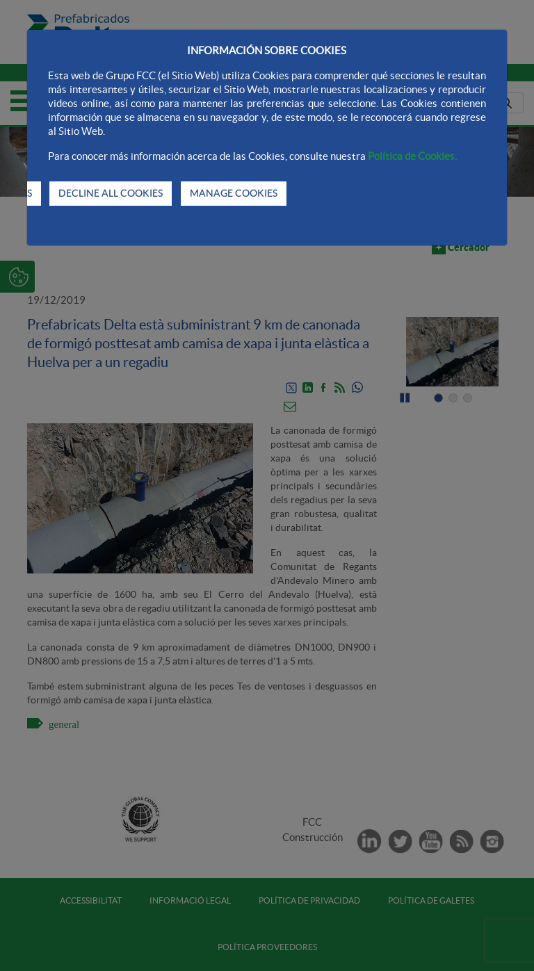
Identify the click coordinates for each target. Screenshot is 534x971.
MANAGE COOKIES (233, 193)
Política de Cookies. (412, 156)
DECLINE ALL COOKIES (110, 193)
